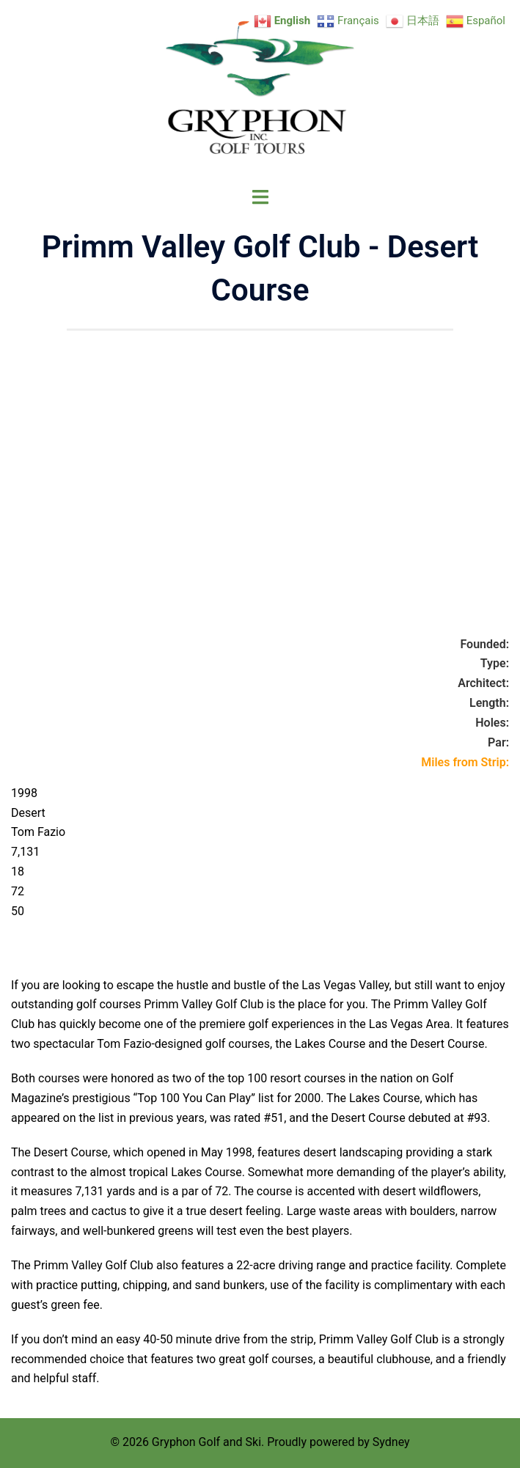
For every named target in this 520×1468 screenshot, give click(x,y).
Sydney (391, 1442)
